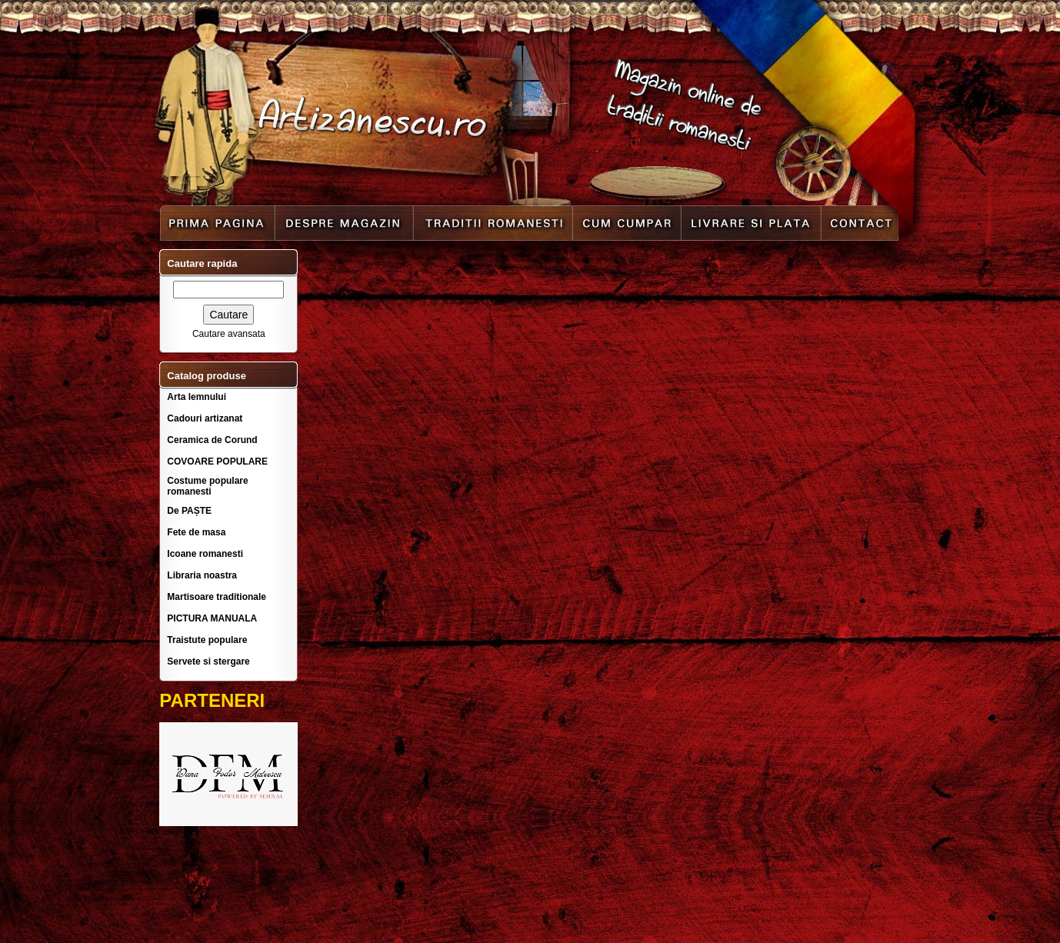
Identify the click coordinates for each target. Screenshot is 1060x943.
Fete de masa (196, 532)
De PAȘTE (189, 510)
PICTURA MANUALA (212, 618)
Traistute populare (207, 640)
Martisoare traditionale (216, 596)
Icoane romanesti (205, 553)
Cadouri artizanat (204, 418)
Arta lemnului (196, 397)
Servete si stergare (208, 661)
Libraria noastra (202, 575)
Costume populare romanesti (207, 486)
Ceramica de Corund (212, 440)
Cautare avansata (228, 333)
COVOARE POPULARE (217, 461)
